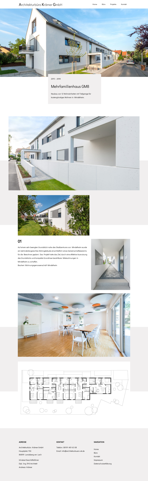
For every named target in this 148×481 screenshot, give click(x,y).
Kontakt (97, 456)
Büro (96, 452)
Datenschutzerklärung (103, 463)
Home (96, 449)
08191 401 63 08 (70, 447)
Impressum (98, 460)
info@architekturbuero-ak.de (73, 451)
